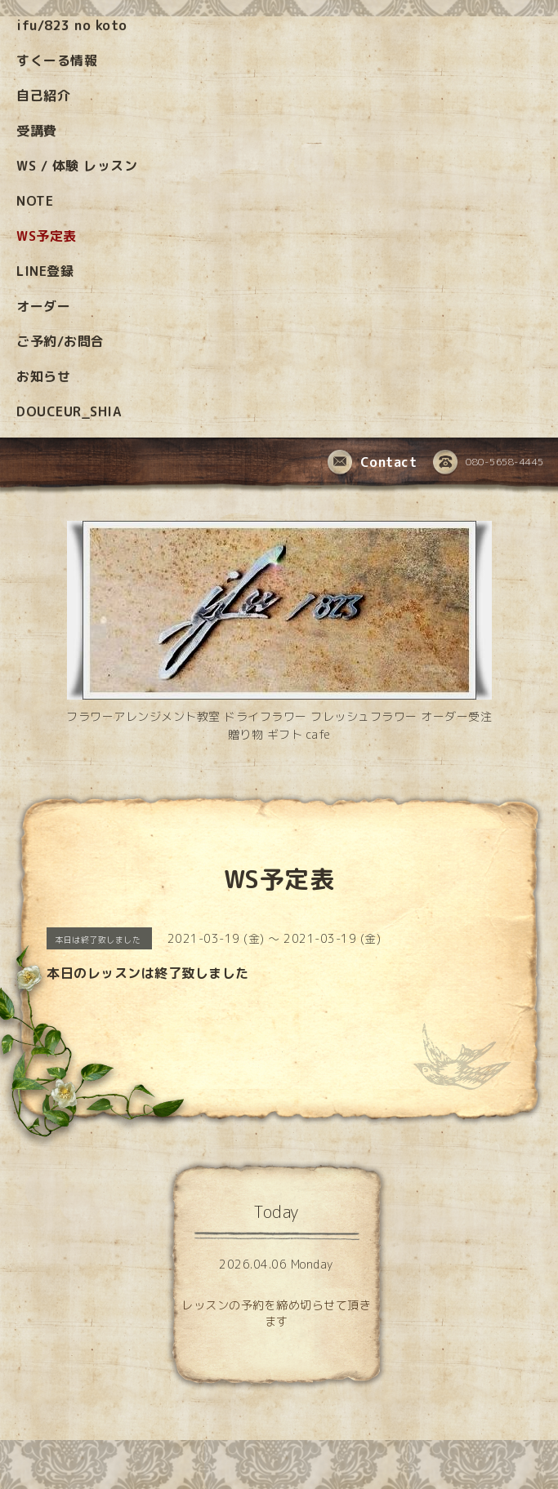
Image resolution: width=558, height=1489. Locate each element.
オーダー (43, 306)
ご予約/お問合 (60, 341)
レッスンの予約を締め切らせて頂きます (276, 1313)
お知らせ (43, 376)
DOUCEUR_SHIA (68, 411)
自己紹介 (43, 95)
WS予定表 (46, 236)
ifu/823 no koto (71, 25)
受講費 (36, 131)
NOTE (34, 201)
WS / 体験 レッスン (76, 166)
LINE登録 (45, 271)
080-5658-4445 (488, 463)
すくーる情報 (56, 60)
